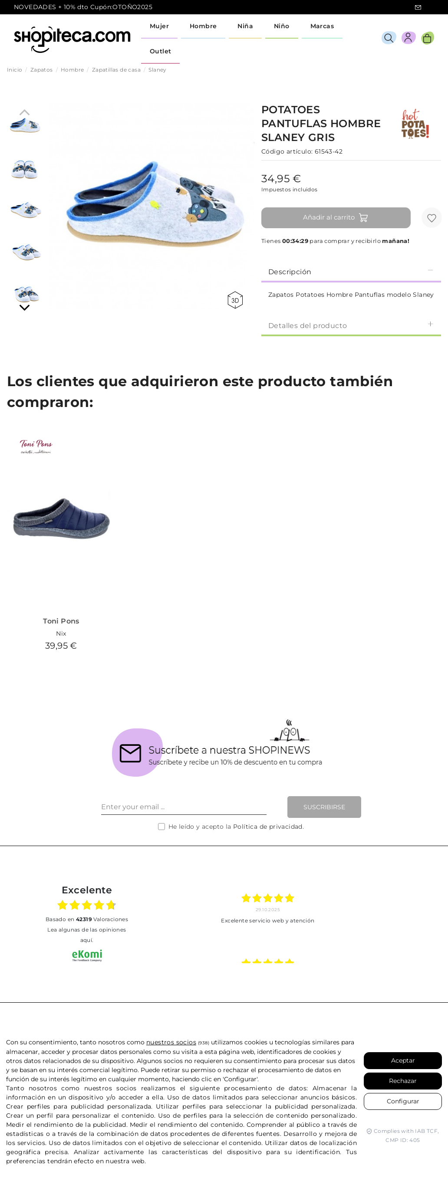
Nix (61, 633)
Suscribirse (324, 807)
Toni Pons (61, 621)
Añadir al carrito (336, 218)
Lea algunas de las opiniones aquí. (86, 934)
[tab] (351, 271)
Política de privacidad (268, 826)
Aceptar (403, 1060)
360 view (235, 300)
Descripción (351, 271)
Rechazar (403, 1081)
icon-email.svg (418, 7)
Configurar (403, 1101)
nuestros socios (171, 1042)
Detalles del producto (351, 325)
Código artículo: (287, 151)
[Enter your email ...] (184, 807)
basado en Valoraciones (87, 919)
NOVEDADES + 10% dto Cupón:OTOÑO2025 (83, 7)
